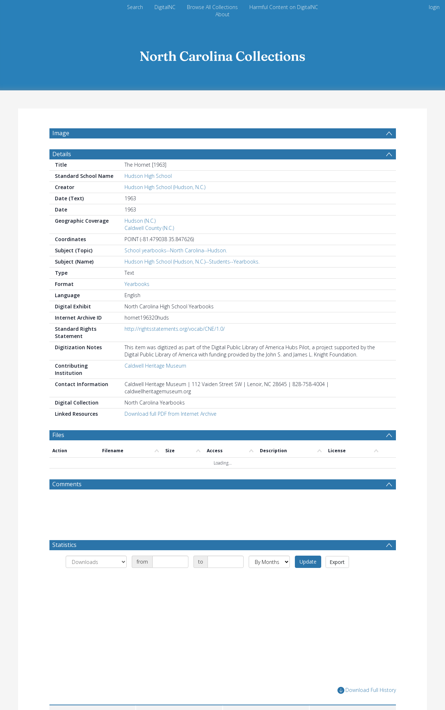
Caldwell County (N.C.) (149, 227)
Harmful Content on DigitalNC (283, 7)
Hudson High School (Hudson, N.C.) (165, 187)
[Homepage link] (222, 54)
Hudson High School (148, 175)
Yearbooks (137, 284)
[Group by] (96, 562)
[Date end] (226, 562)
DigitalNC (164, 7)
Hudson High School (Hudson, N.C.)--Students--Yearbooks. (192, 261)
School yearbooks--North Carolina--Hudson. (176, 250)
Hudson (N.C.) (140, 220)
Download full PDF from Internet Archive (171, 413)
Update (308, 561)
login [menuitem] (434, 7)
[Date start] (170, 562)
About (222, 14)
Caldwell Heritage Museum (155, 365)
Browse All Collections (212, 7)
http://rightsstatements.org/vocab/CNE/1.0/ (175, 328)
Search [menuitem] (135, 7)
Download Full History (366, 690)
